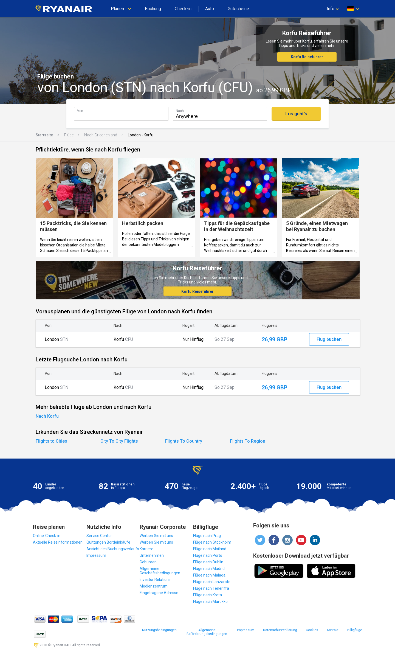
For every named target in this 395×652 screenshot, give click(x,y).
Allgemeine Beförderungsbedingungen (207, 632)
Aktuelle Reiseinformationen (58, 542)
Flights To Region (247, 441)
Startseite (44, 135)
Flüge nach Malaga (209, 575)
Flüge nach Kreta (207, 595)
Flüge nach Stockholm (212, 542)
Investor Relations (155, 579)
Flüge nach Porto (207, 555)
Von (80, 111)
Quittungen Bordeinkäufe (108, 542)
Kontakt (332, 630)
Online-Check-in (46, 535)
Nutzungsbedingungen (159, 630)
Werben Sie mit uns (156, 535)
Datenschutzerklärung (280, 630)
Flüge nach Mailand (209, 549)
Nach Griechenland (100, 135)
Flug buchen (329, 339)
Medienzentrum (154, 586)
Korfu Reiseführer (307, 57)
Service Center (99, 535)
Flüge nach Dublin (208, 562)
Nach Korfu (47, 416)
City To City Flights (119, 441)
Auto (209, 8)
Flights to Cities (51, 441)
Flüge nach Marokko (210, 601)
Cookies (312, 630)
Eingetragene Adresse (159, 593)
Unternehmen (152, 555)
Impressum (96, 555)
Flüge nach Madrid (209, 568)
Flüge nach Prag (207, 535)
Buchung (153, 8)
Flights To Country (183, 441)
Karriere (146, 549)
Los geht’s (296, 113)
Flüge (69, 135)
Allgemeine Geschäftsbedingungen (160, 570)
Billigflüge (354, 630)
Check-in (183, 8)
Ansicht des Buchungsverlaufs (112, 549)
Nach (180, 111)
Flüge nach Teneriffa (211, 588)
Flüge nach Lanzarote (211, 582)
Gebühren (148, 562)
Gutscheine (238, 8)
